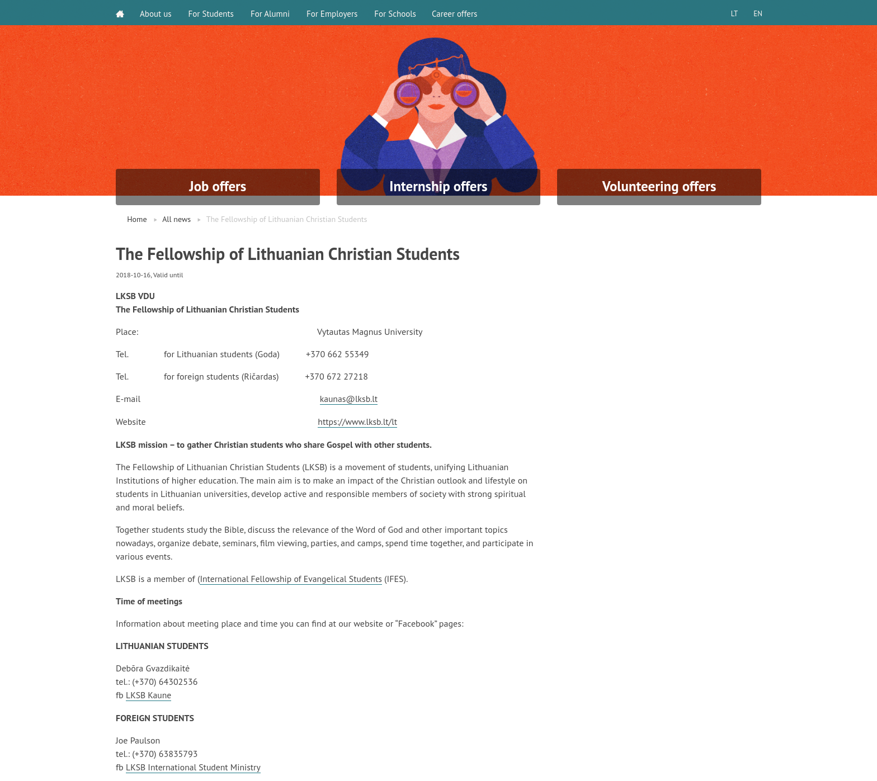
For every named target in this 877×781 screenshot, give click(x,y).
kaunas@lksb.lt (349, 398)
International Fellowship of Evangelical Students (292, 577)
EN (756, 12)
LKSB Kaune (149, 693)
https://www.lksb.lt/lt (358, 421)
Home (137, 219)
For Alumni (271, 12)
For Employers (333, 12)
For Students (212, 12)
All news (176, 219)
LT (732, 12)
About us (157, 12)
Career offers (456, 12)
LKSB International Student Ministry (194, 765)
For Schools (396, 12)
